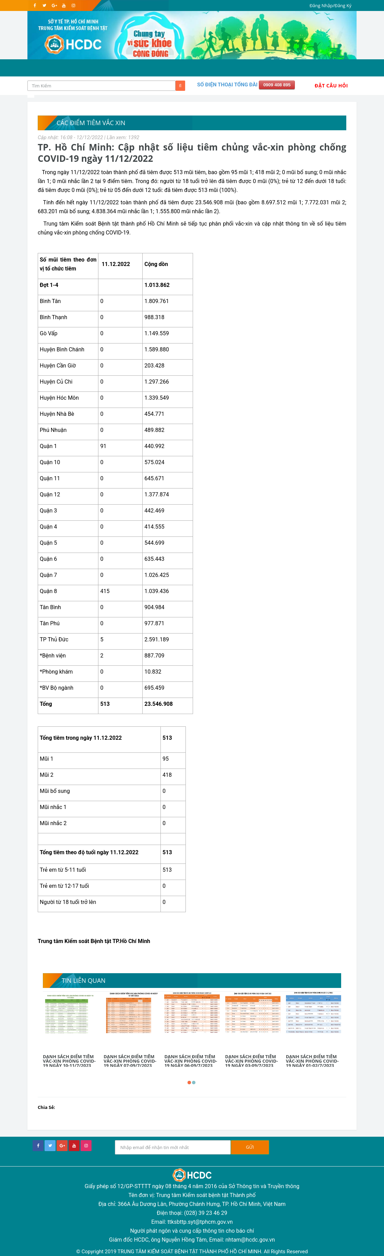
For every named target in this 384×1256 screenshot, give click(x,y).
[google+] (62, 1145)
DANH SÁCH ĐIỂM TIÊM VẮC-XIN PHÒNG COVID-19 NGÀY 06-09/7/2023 (190, 1060)
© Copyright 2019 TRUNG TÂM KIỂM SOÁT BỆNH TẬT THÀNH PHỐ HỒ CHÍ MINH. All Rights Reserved (192, 1251)
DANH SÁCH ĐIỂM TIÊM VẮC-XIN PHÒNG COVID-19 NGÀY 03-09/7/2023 (251, 1060)
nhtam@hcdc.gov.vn (250, 1239)
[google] (54, 5)
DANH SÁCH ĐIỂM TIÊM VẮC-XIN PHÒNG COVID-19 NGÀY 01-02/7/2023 (312, 1060)
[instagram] (73, 5)
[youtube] (63, 5)
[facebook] (35, 5)
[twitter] (44, 5)
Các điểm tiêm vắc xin (91, 123)
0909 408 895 (277, 84)
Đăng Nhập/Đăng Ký (330, 5)
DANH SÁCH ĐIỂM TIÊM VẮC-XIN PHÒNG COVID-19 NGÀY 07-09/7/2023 (130, 1060)
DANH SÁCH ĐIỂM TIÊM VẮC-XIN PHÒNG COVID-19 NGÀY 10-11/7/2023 (69, 1060)
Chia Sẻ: (46, 1107)
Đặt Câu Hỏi (331, 85)
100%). (229, 190)
